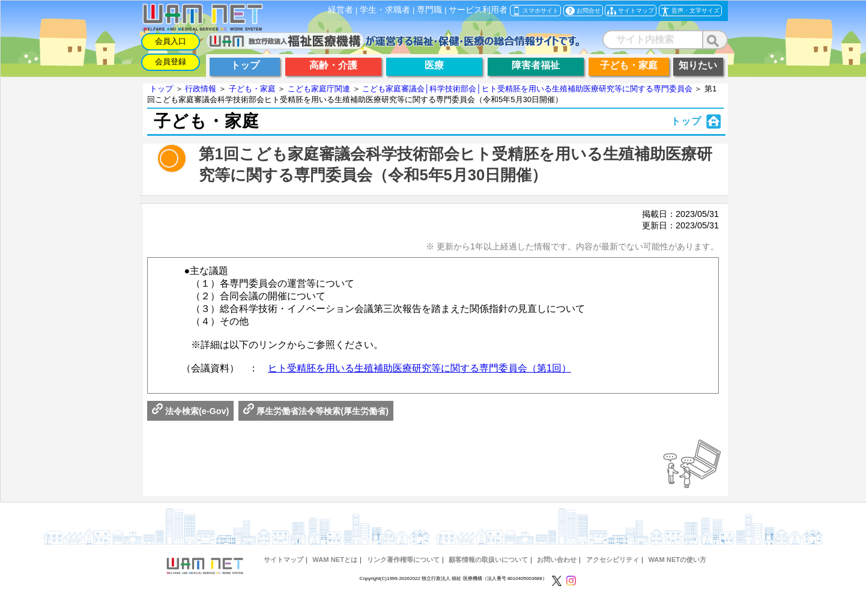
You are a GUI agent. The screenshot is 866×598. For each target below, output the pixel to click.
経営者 (340, 9)
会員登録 (170, 61)
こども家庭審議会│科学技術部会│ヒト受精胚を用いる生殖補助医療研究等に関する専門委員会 (527, 88)
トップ (161, 88)
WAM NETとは (334, 559)
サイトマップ (283, 559)
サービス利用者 (478, 9)
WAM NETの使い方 (677, 559)
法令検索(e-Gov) (190, 411)
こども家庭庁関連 (319, 88)
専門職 (429, 9)
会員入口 (170, 41)
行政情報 (200, 88)
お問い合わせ (557, 559)
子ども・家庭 (252, 88)
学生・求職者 (385, 9)
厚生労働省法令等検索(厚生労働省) (316, 411)
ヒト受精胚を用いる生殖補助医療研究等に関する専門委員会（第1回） (419, 368)
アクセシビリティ (612, 559)
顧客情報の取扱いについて (488, 559)
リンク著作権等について (403, 559)
